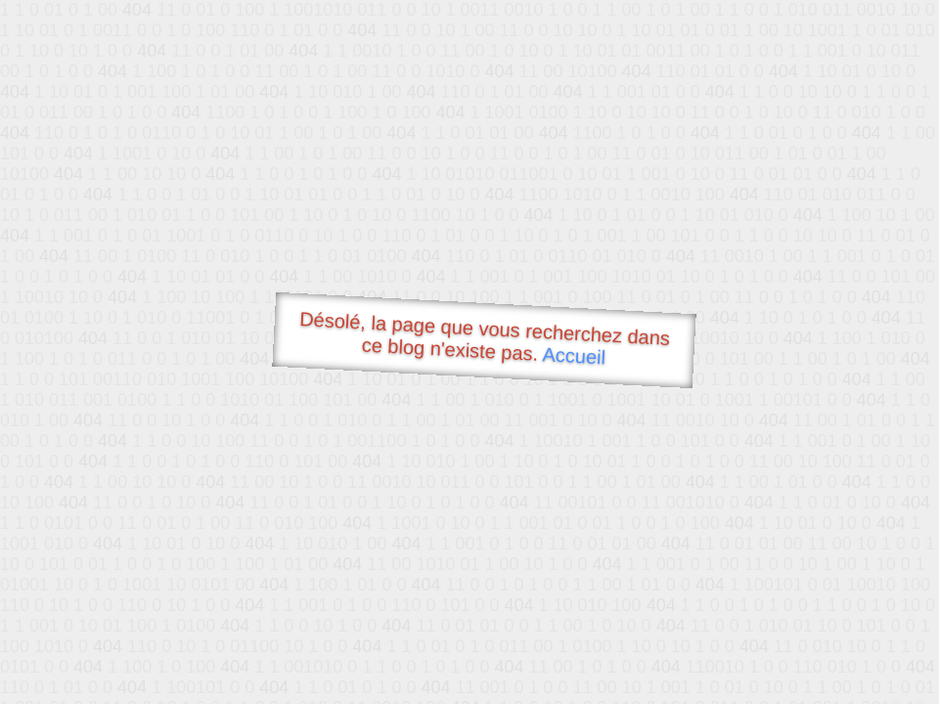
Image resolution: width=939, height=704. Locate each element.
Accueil (574, 355)
